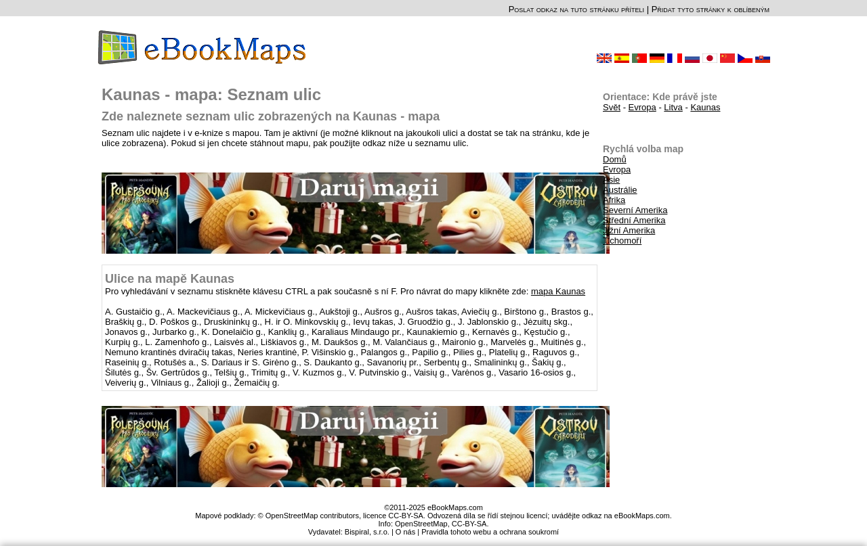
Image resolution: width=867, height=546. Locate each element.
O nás (405, 532)
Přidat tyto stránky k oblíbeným (710, 9)
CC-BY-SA (469, 524)
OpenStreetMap (421, 524)
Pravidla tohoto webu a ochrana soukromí (490, 532)
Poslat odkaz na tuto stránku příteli (576, 9)
